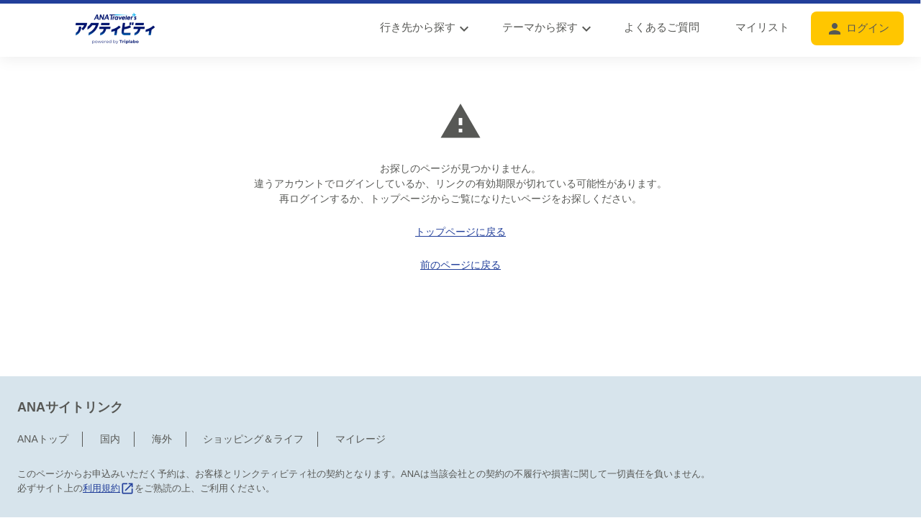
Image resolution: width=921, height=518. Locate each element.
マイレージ (360, 378)
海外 (162, 378)
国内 (110, 378)
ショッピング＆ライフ (253, 378)
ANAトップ (42, 378)
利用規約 (109, 427)
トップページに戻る (460, 231)
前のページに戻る (460, 265)
